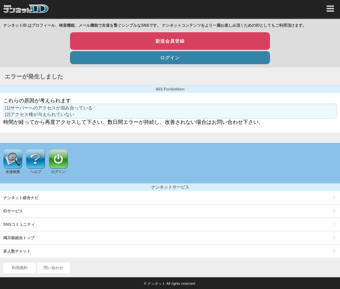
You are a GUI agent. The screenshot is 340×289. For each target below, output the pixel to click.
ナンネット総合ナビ (20, 197)
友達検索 (13, 172)
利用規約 (19, 268)
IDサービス (13, 211)
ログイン (170, 57)
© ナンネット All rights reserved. (170, 283)
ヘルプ (35, 172)
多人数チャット (17, 251)
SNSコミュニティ (19, 224)
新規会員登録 (170, 41)
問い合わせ (53, 268)
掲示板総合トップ (19, 238)
